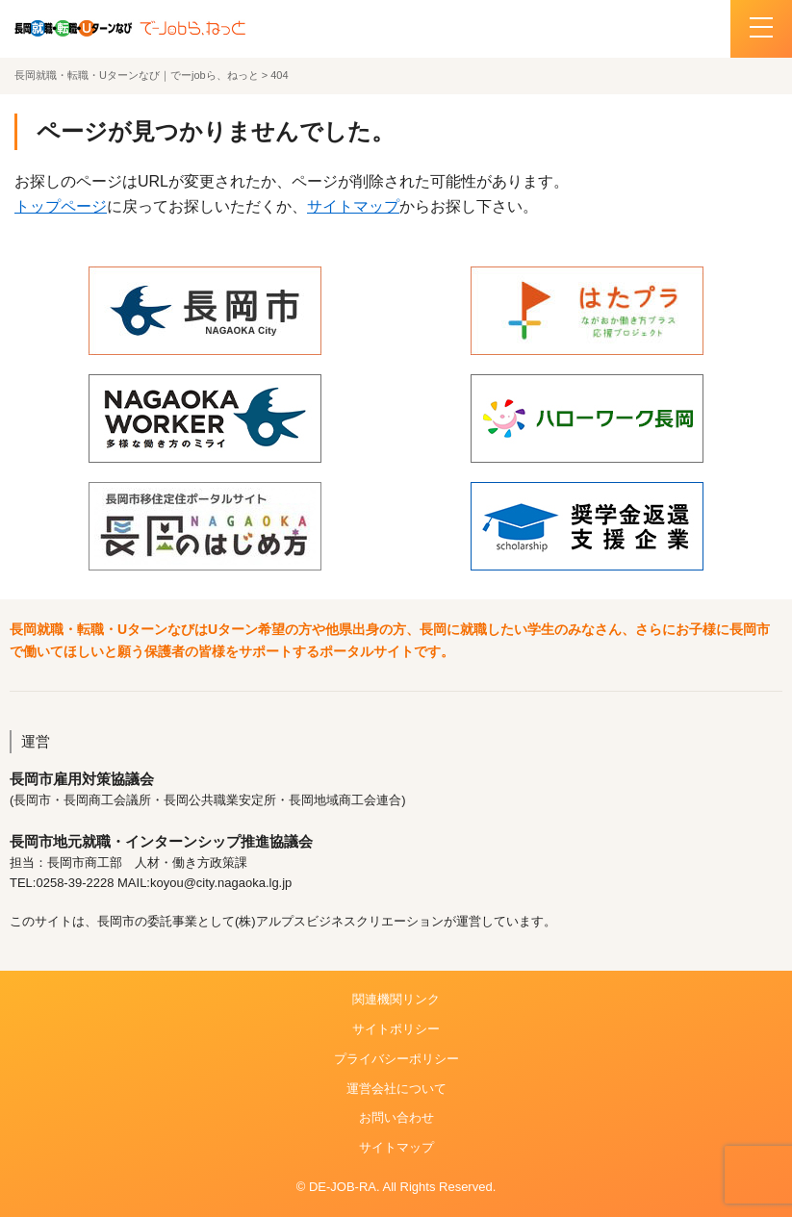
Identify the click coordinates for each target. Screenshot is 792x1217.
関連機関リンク (396, 999)
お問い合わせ (396, 1117)
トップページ (60, 206)
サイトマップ (353, 206)
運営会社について (396, 1088)
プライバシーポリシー (396, 1059)
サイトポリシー (396, 1029)
